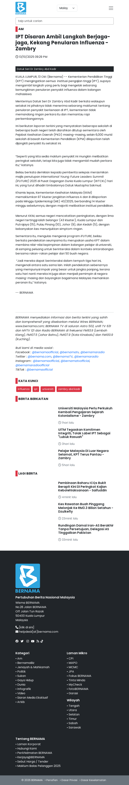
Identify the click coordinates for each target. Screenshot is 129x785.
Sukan (21, 676)
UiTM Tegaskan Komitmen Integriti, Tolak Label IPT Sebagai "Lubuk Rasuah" (84, 433)
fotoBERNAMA (78, 689)
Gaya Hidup (25, 680)
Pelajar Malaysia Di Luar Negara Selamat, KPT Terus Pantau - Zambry (83, 454)
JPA (71, 671)
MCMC (73, 667)
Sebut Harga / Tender (32, 761)
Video (21, 693)
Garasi (73, 693)
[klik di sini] (26, 627)
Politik (21, 671)
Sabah (73, 723)
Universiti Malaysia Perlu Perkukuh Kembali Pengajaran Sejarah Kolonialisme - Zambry (85, 412)
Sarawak (75, 727)
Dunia (21, 684)
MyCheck (75, 684)
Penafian (52, 780)
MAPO (73, 663)
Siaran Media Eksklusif (32, 698)
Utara (73, 710)
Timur (73, 719)
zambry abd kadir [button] (69, 389)
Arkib (21, 702)
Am (19, 658)
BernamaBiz (25, 663)
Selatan (74, 714)
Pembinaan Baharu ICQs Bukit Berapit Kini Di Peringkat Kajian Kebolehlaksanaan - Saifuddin (82, 486)
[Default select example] (67, 8)
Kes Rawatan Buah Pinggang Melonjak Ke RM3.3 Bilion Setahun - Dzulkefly (85, 508)
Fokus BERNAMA (80, 676)
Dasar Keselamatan (93, 780)
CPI (71, 658)
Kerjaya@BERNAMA (31, 757)
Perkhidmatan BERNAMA (34, 753)
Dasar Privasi (69, 780)
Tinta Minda (77, 680)
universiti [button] (47, 389)
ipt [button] (35, 389)
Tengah (74, 706)
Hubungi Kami (27, 748)
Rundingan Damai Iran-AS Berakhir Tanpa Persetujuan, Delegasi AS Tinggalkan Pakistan (86, 529)
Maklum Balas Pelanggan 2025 (39, 766)
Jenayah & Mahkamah (33, 667)
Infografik (24, 689)
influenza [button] (23, 389)
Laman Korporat (29, 744)
